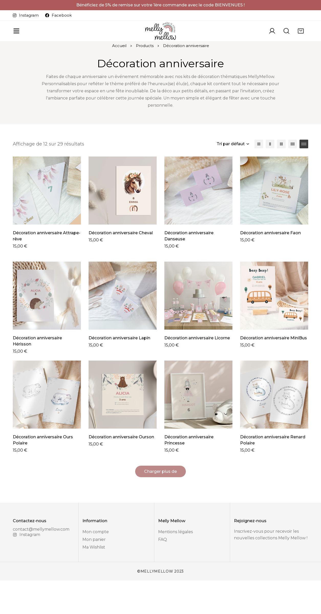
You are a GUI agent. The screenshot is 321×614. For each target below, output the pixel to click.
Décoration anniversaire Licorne (197, 365)
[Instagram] (26, 568)
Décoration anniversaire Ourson (121, 470)
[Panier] (301, 39)
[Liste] (258, 171)
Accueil (119, 73)
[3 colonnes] (281, 171)
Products (145, 73)
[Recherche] (286, 39)
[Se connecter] (272, 39)
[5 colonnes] (303, 171)
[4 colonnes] (292, 171)
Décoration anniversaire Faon (270, 260)
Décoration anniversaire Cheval (121, 260)
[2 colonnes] (270, 171)
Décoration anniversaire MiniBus (273, 365)
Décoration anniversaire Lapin (119, 365)
